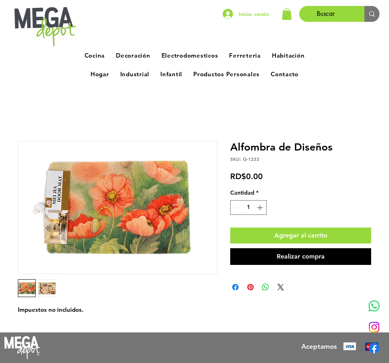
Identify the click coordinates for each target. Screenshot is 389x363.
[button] (287, 14)
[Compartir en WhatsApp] (265, 287)
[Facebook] (374, 348)
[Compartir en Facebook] (235, 287)
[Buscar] (326, 14)
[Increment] (261, 207)
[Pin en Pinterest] (250, 287)
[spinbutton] (248, 207)
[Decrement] (236, 207)
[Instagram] (374, 327)
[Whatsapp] (374, 306)
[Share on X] (280, 287)
